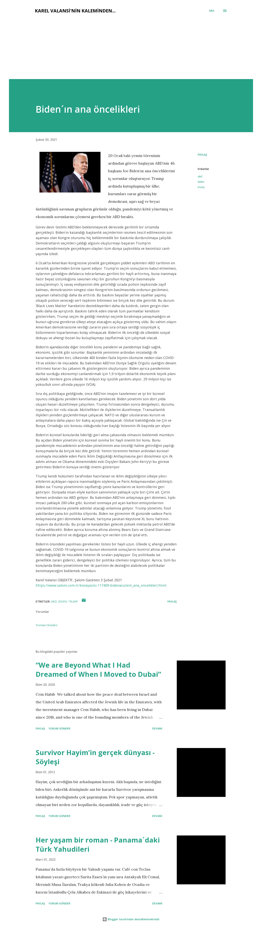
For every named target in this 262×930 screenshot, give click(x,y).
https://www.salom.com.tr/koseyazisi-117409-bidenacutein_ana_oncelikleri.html (101, 585)
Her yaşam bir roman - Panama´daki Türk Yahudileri (98, 844)
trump (201, 187)
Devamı (157, 728)
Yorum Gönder (47, 625)
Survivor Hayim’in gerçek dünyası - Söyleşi (95, 757)
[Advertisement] (131, 44)
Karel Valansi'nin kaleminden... (75, 10)
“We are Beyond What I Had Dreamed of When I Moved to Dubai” (98, 669)
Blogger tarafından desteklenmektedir (131, 919)
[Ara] (211, 10)
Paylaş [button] (202, 154)
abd (200, 176)
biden (201, 181)
